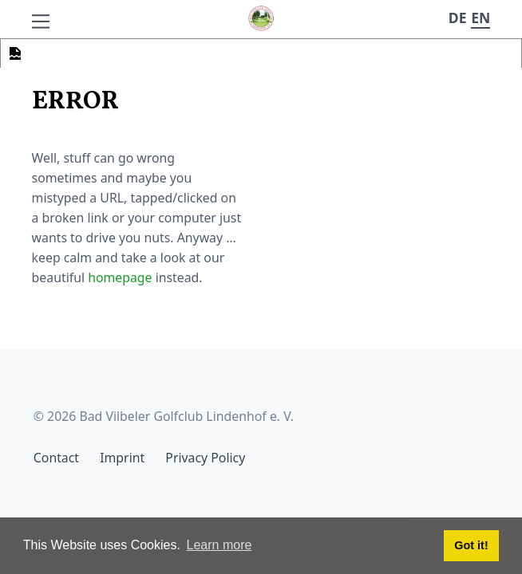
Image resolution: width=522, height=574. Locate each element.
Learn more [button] (219, 545)
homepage (120, 277)
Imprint (122, 457)
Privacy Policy (205, 457)
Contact (56, 457)
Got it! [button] (471, 545)
